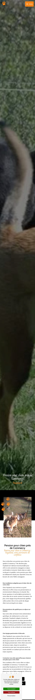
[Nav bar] (29, 4)
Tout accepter (11, 689)
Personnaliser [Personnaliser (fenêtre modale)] (11, 696)
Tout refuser (11, 692)
